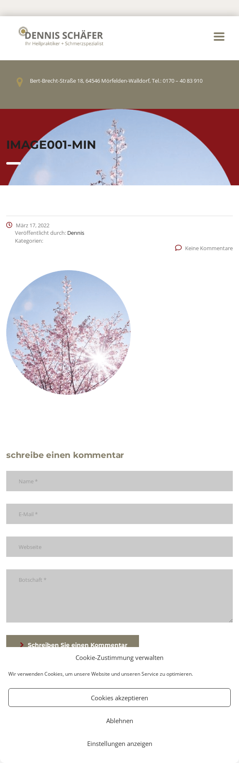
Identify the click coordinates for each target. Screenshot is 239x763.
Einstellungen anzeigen (119, 743)
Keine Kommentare (204, 248)
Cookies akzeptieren (119, 698)
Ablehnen (119, 720)
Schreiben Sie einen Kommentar (73, 645)
